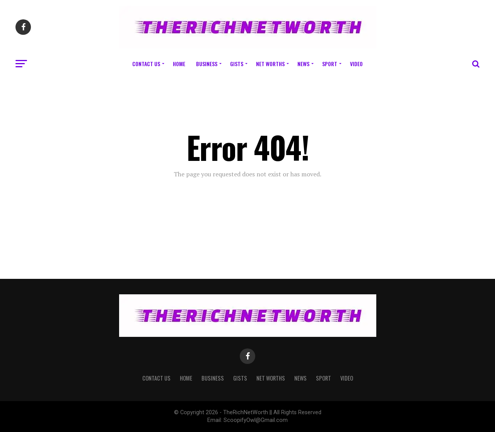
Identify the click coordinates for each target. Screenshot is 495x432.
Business (206, 64)
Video (356, 64)
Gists (236, 64)
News (303, 64)
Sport (329, 64)
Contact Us (146, 64)
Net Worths (270, 64)
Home (179, 64)
